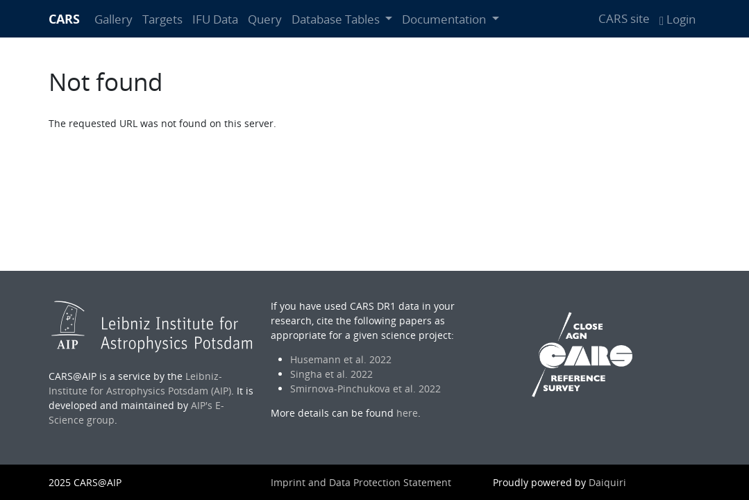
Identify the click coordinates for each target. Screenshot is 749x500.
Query (265, 19)
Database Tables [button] (337, 19)
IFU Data (215, 19)
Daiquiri (607, 482)
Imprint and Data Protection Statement (361, 482)
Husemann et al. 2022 (341, 359)
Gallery (113, 19)
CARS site (624, 18)
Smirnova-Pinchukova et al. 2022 (365, 388)
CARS (64, 18)
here (407, 412)
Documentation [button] (445, 19)
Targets (162, 19)
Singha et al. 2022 (331, 374)
